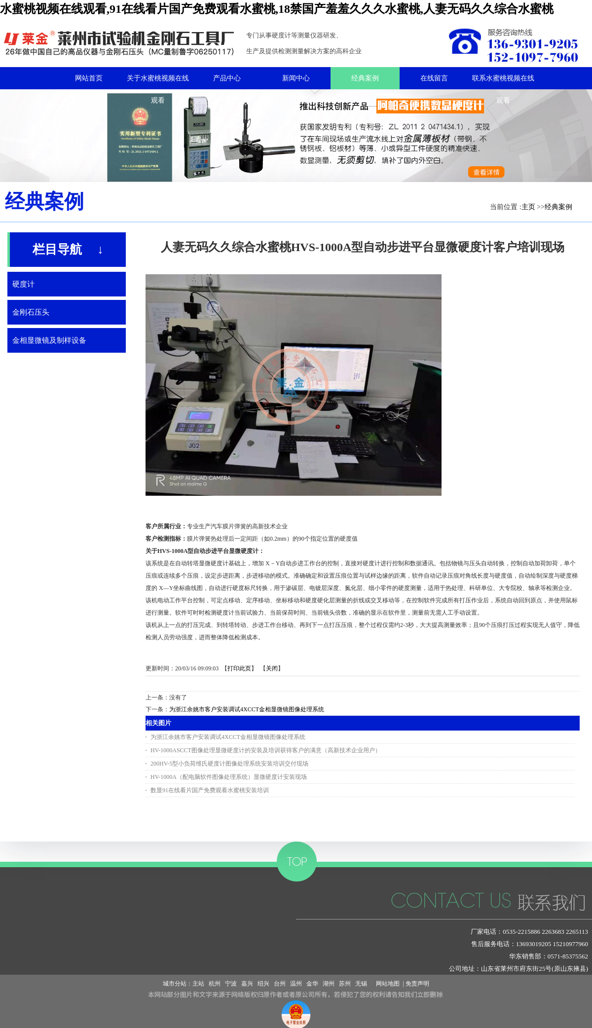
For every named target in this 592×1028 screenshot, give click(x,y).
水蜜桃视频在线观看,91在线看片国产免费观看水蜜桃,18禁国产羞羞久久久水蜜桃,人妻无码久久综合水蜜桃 (277, 8)
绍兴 (263, 983)
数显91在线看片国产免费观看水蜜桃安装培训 (209, 790)
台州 (280, 983)
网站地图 (386, 983)
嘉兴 (247, 983)
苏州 (345, 983)
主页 (528, 207)
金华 (312, 983)
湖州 (328, 983)
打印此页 (239, 668)
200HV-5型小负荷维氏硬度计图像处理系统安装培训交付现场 (229, 763)
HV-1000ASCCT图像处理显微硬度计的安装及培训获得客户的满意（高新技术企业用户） (265, 750)
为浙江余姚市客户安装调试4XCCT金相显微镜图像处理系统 (246, 709)
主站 (198, 983)
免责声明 (417, 983)
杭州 (215, 983)
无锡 (361, 983)
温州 (296, 983)
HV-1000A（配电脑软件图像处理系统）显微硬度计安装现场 (228, 776)
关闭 (272, 668)
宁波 (231, 983)
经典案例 (558, 207)
